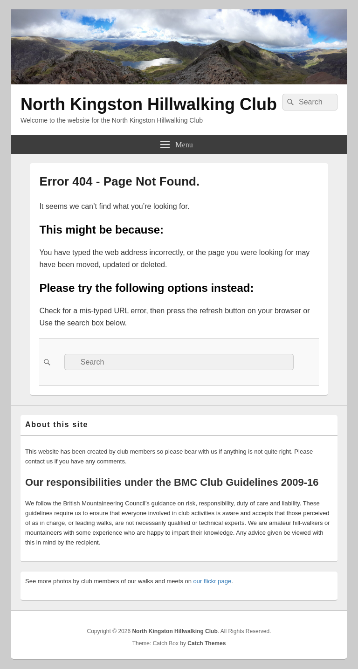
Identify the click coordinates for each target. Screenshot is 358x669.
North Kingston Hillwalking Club (149, 104)
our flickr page (212, 581)
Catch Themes (206, 643)
